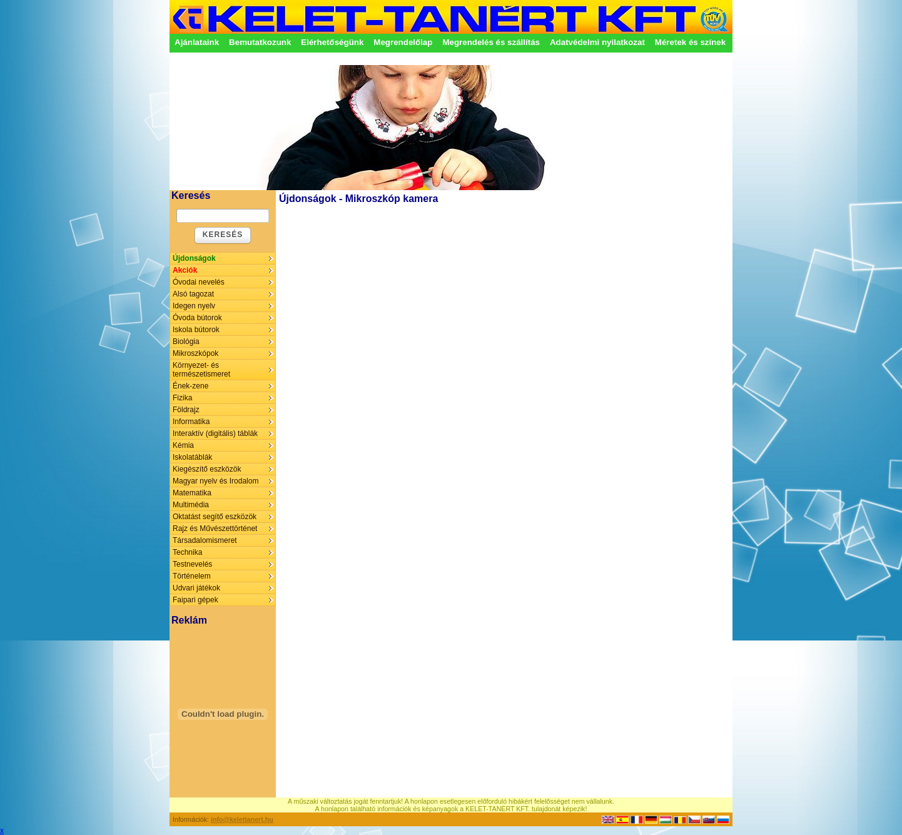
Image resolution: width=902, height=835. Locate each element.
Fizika (182, 397)
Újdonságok (194, 258)
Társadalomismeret (205, 540)
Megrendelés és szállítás (491, 42)
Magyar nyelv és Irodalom (215, 481)
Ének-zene (190, 386)
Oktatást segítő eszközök (214, 516)
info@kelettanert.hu (242, 819)
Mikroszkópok (195, 353)
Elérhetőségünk (332, 42)
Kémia (183, 445)
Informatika (191, 421)
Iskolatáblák (192, 457)
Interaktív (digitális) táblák (215, 433)
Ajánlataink (197, 42)
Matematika (192, 492)
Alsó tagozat (193, 294)
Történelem (192, 576)
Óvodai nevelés (199, 282)
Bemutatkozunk (260, 42)
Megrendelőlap (402, 42)
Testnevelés (192, 564)
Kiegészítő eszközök (207, 469)
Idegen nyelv (194, 305)
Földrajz (186, 409)
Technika (187, 552)
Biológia (186, 341)
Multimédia (191, 504)
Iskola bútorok (196, 329)
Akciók (185, 270)
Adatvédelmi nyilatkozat (597, 42)
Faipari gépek (195, 599)
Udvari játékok (196, 588)
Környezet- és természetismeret (201, 369)
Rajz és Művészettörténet (215, 528)
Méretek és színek (690, 42)
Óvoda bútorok (197, 317)
